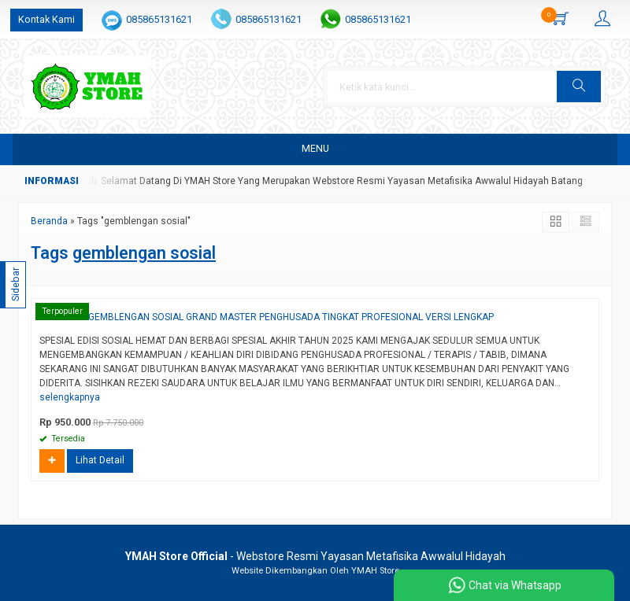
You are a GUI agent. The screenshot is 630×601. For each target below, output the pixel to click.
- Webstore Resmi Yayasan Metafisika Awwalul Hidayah (315, 556)
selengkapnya (69, 397)
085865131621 (159, 19)
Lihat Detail (100, 460)
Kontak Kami (46, 19)
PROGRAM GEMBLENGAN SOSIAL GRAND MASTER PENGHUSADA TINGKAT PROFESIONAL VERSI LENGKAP (267, 317)
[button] (579, 86)
